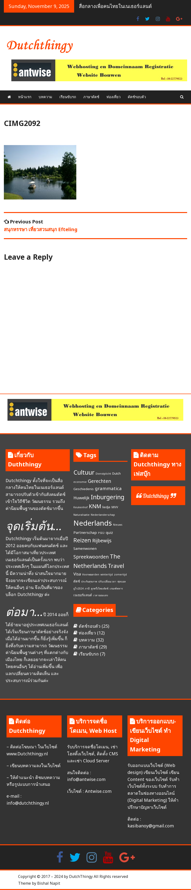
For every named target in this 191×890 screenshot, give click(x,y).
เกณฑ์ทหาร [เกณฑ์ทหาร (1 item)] (116, 588)
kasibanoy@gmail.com (150, 826)
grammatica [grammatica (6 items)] (108, 488)
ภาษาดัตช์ (91, 97)
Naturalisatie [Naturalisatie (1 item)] (81, 514)
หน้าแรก (24, 97)
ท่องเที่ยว (113, 97)
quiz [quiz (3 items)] (109, 532)
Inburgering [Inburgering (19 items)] (107, 497)
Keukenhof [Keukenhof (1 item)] (80, 507)
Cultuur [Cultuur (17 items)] (83, 472)
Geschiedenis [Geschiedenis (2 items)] (83, 489)
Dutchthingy (155, 495)
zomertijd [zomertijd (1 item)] (120, 574)
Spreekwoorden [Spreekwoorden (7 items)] (91, 556)
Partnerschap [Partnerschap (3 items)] (85, 532)
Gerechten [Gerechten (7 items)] (99, 481)
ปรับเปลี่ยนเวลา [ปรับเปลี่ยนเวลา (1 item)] (107, 581)
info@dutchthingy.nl (28, 803)
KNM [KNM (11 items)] (95, 506)
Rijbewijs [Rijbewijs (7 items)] (102, 540)
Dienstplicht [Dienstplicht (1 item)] (103, 473)
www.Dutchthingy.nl (27, 754)
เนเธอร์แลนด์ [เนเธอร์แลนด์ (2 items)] (82, 595)
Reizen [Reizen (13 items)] (82, 540)
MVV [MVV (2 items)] (115, 507)
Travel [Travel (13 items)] (116, 566)
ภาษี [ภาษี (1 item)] (87, 588)
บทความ (45, 97)
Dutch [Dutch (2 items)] (116, 473)
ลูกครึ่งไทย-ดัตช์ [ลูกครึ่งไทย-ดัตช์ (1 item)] (99, 588)
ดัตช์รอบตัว (137, 97)
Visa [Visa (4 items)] (77, 574)
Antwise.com (98, 791)
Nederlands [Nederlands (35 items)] (92, 523)
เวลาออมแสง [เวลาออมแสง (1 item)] (100, 595)
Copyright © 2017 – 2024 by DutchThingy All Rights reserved (73, 876)
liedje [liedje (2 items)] (106, 507)
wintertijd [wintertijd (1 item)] (106, 574)
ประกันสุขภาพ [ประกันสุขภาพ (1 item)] (89, 581)
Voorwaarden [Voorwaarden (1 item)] (90, 574)
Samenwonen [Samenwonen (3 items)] (85, 548)
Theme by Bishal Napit (39, 883)
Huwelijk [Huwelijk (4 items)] (81, 497)
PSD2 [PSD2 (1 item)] (101, 533)
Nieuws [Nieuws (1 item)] (117, 524)
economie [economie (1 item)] (80, 482)
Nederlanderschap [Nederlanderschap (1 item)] (103, 514)
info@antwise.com (86, 779)
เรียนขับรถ (67, 97)
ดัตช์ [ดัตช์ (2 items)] (76, 581)
